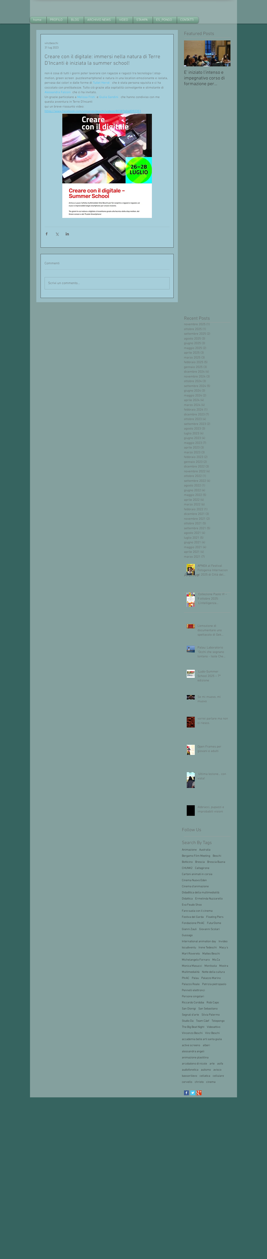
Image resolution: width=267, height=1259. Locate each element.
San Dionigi (189, 1009)
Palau (195, 978)
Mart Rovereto (191, 954)
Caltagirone (202, 868)
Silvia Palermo (211, 1015)
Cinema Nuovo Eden (194, 880)
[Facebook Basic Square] (186, 1092)
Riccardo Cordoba (193, 1002)
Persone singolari (193, 996)
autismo (206, 1070)
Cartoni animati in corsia (197, 874)
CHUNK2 (187, 868)
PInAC (185, 978)
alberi (206, 1045)
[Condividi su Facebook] (47, 234)
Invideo (223, 941)
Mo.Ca (216, 960)
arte (212, 1064)
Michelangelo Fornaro (196, 960)
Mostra (223, 966)
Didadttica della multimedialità (200, 892)
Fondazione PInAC (193, 923)
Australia (204, 850)
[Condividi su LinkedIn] (67, 234)
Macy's (223, 947)
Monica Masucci (192, 966)
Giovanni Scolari (209, 929)
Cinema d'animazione (195, 886)
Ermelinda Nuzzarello (209, 899)
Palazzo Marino (211, 978)
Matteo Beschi (211, 954)
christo (199, 1082)
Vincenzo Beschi (192, 1033)
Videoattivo (213, 1027)
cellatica (205, 1076)
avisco (217, 1070)
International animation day (199, 941)
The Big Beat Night (193, 1027)
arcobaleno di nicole (194, 1064)
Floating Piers (214, 917)
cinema (210, 1082)
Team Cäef (202, 1021)
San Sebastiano (208, 1009)
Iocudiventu (189, 947)
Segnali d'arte (190, 1015)
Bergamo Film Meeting (196, 856)
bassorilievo (189, 1076)
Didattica (187, 899)
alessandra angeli (193, 1051)
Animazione (189, 850)
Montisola (210, 966)
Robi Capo (213, 1002)
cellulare (218, 1076)
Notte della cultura (213, 972)
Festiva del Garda (193, 917)
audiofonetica (190, 1070)
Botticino (187, 862)
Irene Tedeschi (208, 947)
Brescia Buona (216, 862)
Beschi (217, 856)
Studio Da (187, 1021)
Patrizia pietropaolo (214, 984)
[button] (100, 20)
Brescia (200, 862)
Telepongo (218, 1021)
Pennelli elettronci (193, 990)
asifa (220, 1064)
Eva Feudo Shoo (192, 905)
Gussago (187, 935)
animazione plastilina (195, 1057)
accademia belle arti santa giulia (202, 1039)
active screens (191, 1045)
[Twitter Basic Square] (192, 1092)
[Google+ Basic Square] (199, 1092)
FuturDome (214, 923)
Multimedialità (190, 972)
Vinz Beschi (212, 1033)
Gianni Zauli (189, 929)
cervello (187, 1082)
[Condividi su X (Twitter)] (57, 234)
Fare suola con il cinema (197, 911)
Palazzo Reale (191, 984)
